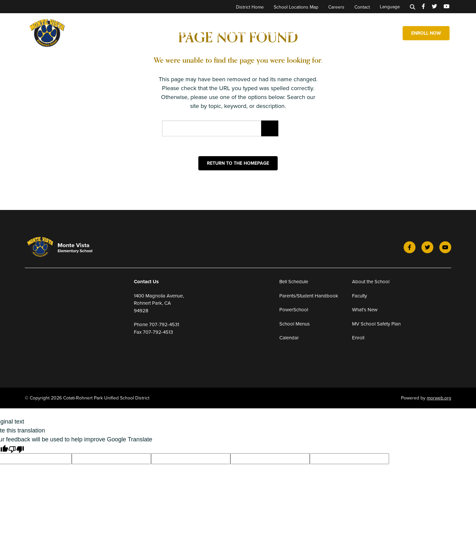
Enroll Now (426, 33)
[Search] (412, 7)
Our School (179, 33)
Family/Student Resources (253, 33)
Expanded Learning (358, 33)
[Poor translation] (16, 448)
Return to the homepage (238, 163)
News (312, 33)
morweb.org (439, 397)
